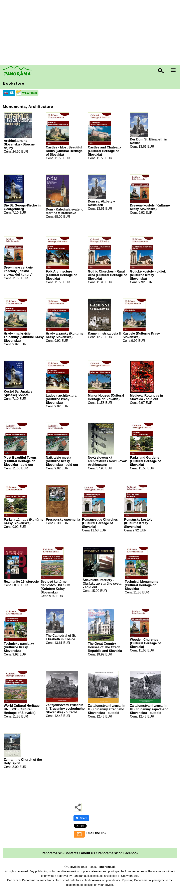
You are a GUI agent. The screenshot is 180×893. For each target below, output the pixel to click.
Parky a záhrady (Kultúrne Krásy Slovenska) (23, 521)
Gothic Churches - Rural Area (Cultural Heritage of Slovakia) (107, 275)
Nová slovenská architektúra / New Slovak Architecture (107, 461)
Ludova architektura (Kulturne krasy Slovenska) (61, 399)
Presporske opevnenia (63, 519)
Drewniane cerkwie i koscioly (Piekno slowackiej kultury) (19, 271)
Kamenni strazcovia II (104, 333)
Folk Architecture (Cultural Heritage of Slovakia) (61, 275)
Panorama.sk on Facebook (118, 853)
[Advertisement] (91, 33)
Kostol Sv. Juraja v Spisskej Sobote (18, 393)
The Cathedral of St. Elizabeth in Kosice (61, 637)
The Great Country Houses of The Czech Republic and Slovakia (105, 647)
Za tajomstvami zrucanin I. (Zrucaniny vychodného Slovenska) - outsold (65, 708)
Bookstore (13, 83)
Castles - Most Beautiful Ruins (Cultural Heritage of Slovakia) (64, 151)
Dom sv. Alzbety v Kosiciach (101, 203)
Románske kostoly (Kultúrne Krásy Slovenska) (138, 523)
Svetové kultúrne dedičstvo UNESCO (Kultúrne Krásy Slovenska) (55, 587)
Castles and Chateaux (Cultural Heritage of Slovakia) (104, 151)
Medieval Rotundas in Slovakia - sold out (146, 397)
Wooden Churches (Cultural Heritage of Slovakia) (145, 643)
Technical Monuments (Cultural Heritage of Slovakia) (141, 585)
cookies (96, 880)
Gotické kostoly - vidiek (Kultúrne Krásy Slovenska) (148, 275)
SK (12, 92)
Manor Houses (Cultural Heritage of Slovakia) (106, 397)
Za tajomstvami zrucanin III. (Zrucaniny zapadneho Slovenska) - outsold (149, 709)
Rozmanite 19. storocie (21, 581)
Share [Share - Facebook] (81, 818)
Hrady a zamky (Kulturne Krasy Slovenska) (64, 335)
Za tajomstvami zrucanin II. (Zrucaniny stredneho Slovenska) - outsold (106, 709)
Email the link (96, 833)
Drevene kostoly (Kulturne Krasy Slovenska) (150, 207)
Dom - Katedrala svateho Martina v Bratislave (64, 211)
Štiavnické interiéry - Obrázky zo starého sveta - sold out (102, 583)
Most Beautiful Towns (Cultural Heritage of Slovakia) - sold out (20, 461)
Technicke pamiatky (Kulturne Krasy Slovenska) (19, 647)
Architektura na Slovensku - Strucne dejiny (19, 144)
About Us (88, 853)
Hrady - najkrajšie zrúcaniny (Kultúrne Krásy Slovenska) (24, 337)
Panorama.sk (107, 866)
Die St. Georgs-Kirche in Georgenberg (22, 207)
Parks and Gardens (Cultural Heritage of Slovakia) (145, 461)
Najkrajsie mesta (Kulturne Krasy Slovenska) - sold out (62, 461)
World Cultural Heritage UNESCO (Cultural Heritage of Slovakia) (21, 709)
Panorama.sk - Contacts (60, 853)
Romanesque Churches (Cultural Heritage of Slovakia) (100, 523)
